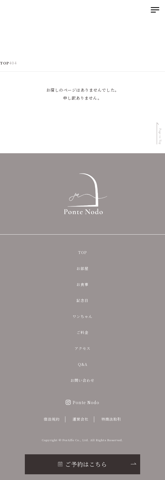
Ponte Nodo (86, 402)
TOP (82, 252)
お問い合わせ (82, 380)
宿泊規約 (52, 419)
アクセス (82, 348)
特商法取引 (111, 419)
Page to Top (160, 136)
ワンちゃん (82, 316)
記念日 (82, 300)
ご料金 (82, 332)
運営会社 (80, 419)
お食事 (82, 284)
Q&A (82, 364)
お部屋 (82, 268)
